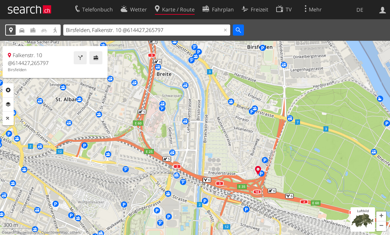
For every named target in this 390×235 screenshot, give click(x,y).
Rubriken (8, 90)
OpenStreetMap (54, 232)
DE (359, 9)
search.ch (12, 232)
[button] (381, 216)
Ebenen (8, 104)
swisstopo (30, 232)
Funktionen (8, 118)
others (75, 232)
